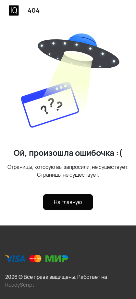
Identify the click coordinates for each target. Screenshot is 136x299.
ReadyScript (19, 284)
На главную (68, 202)
